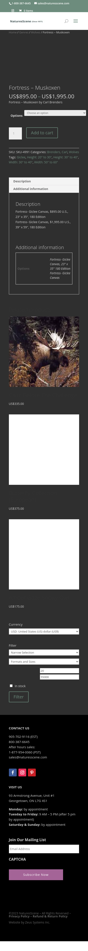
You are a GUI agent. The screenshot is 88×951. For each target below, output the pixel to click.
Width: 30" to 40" (21, 162)
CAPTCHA (17, 859)
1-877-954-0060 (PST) (25, 752)
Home (13, 32)
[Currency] (44, 631)
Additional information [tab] (30, 189)
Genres (23, 32)
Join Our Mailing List (27, 839)
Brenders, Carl (57, 152)
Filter (19, 697)
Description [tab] (22, 181)
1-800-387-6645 (21, 3)
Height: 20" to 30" (39, 157)
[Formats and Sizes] (44, 662)
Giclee (21, 157)
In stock (20, 686)
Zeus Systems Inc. (37, 922)
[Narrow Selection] (44, 652)
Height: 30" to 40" (65, 157)
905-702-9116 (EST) (23, 736)
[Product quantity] (15, 133)
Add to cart (42, 133)
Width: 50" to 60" (46, 162)
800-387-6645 (19, 742)
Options (17, 116)
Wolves (35, 32)
